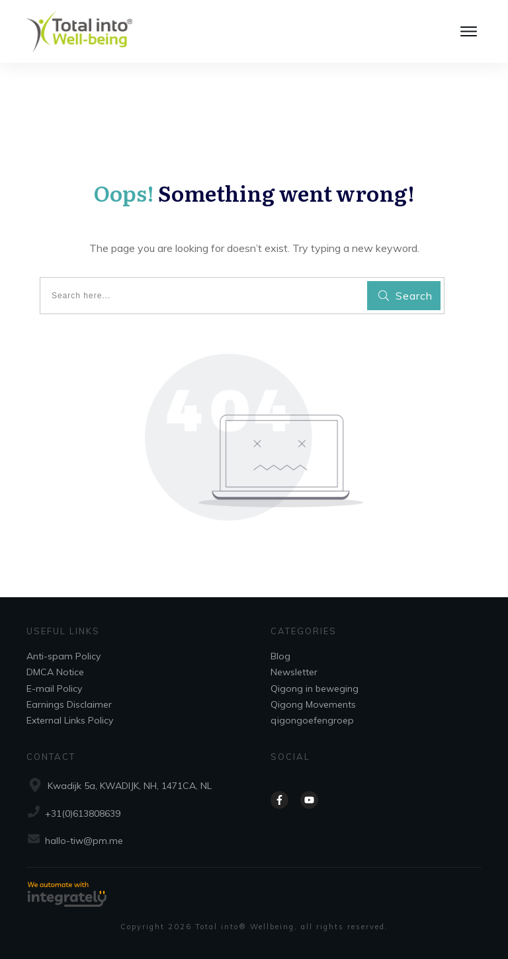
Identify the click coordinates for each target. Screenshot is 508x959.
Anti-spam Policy (63, 656)
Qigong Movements (313, 704)
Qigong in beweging (315, 688)
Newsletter (294, 672)
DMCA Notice (55, 672)
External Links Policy (69, 720)
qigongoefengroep (312, 720)
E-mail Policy (54, 688)
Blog (280, 656)
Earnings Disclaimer (69, 704)
